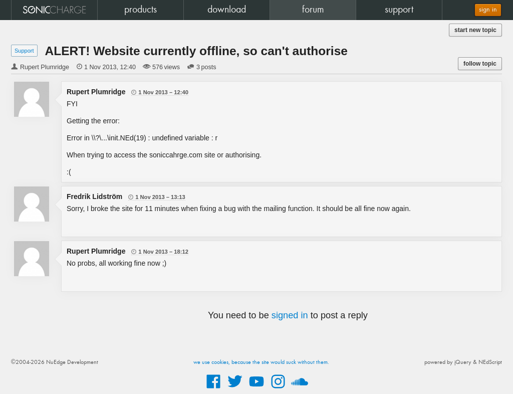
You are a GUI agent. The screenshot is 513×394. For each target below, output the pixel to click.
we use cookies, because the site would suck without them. (261, 362)
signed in (290, 315)
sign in (488, 10)
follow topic (479, 63)
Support (24, 51)
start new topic (475, 30)
